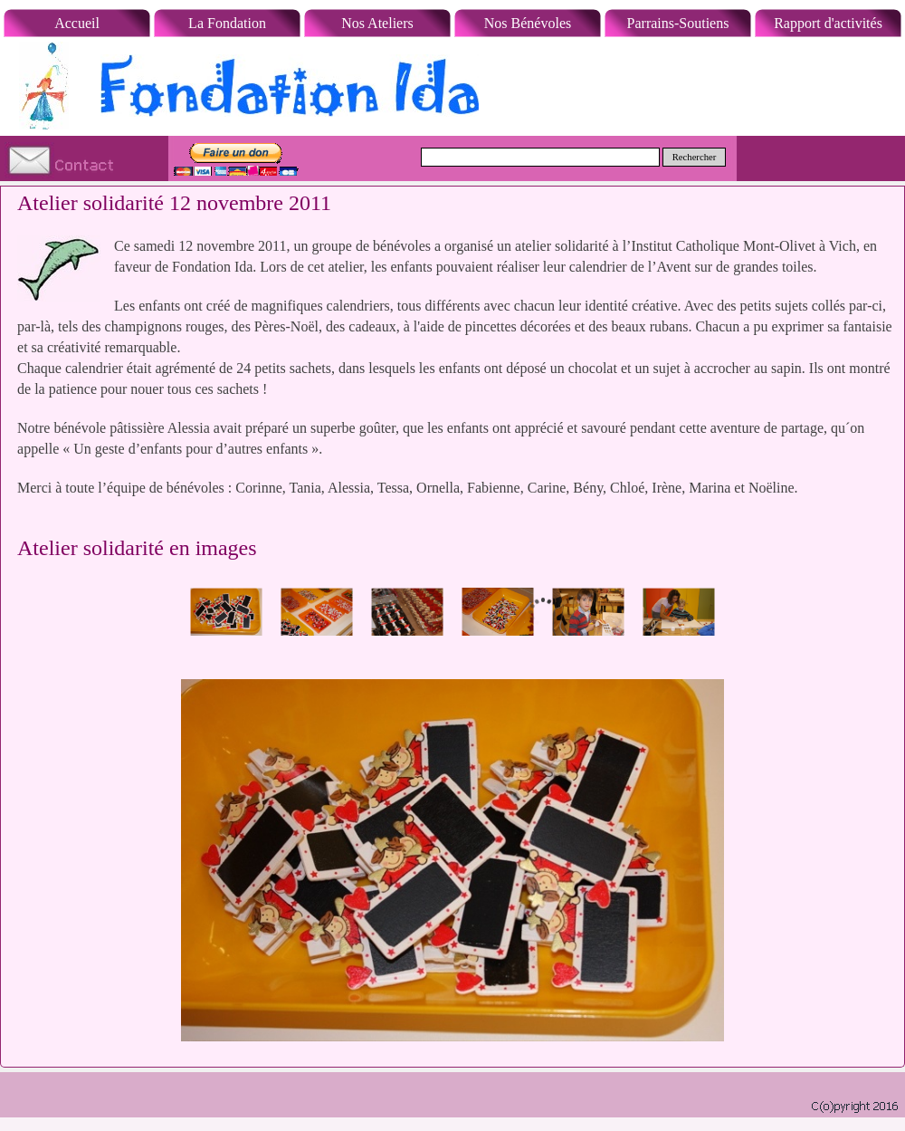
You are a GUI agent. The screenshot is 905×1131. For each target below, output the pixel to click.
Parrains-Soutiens (678, 23)
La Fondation (227, 23)
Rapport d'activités (828, 23)
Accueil (77, 23)
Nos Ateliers (377, 23)
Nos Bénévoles (527, 23)
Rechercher (694, 157)
